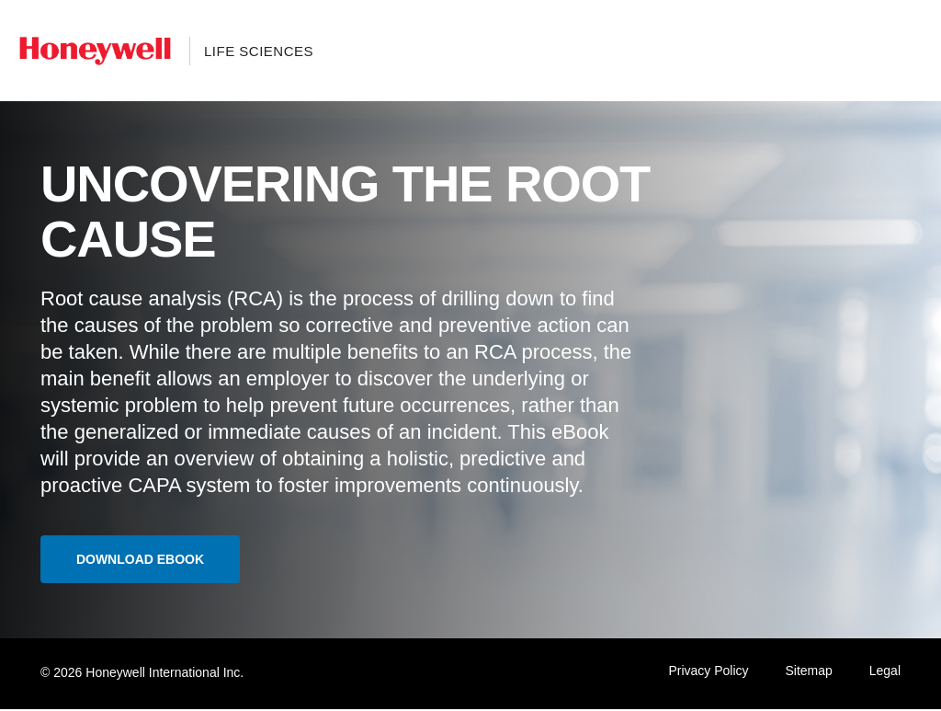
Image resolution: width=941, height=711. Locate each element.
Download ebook (146, 560)
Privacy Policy (708, 672)
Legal (885, 672)
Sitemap (808, 672)
